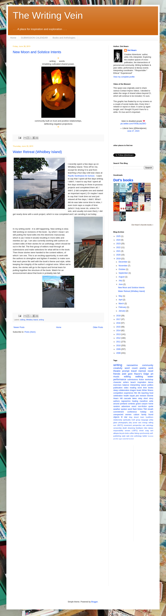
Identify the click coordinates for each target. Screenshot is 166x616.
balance (125, 385)
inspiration (141, 382)
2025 (118, 236)
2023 (118, 244)
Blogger (94, 602)
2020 (118, 255)
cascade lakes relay (133, 398)
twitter (145, 436)
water (150, 376)
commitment (118, 412)
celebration (118, 396)
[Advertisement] (148, 493)
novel (150, 371)
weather (116, 409)
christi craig (144, 430)
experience (128, 393)
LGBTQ (135, 430)
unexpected (118, 414)
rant (151, 430)
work (150, 368)
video (126, 388)
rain (143, 425)
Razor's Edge (141, 374)
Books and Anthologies (64, 37)
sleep (115, 390)
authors (116, 401)
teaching (145, 393)
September (123, 273)
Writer (144, 390)
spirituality (127, 420)
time (145, 388)
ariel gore (127, 374)
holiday (143, 412)
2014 (118, 330)
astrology (149, 425)
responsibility (118, 430)
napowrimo (126, 401)
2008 (118, 353)
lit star (124, 417)
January (122, 311)
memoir (142, 371)
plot (137, 396)
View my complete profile (124, 77)
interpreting (135, 385)
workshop (149, 379)
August (122, 277)
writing (41, 320)
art (152, 374)
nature (143, 385)
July (121, 280)
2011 (118, 342)
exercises (117, 385)
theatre (117, 371)
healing (135, 401)
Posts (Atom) (29, 332)
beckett (131, 439)
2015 (118, 327)
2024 (118, 240)
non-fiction (142, 406)
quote (150, 406)
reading (133, 388)
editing (22, 320)
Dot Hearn (131, 50)
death (125, 428)
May (121, 296)
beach (133, 382)
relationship (117, 420)
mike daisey (148, 428)
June (121, 284)
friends (116, 374)
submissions (132, 379)
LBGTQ (120, 425)
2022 (118, 247)
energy (144, 422)
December (123, 262)
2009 (118, 349)
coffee (131, 433)
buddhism (149, 417)
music (116, 376)
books (150, 388)
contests (131, 404)
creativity (117, 368)
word (140, 388)
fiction (141, 379)
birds (127, 433)
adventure (125, 406)
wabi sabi (125, 436)
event (134, 406)
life (139, 393)
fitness (150, 390)
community (147, 365)
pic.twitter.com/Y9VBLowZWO (133, 124)
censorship (117, 428)
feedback (139, 428)
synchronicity (144, 433)
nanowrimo (132, 365)
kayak (132, 396)
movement (128, 425)
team (142, 417)
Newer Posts (19, 327)
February (123, 307)
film (135, 393)
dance (150, 382)
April (121, 300)
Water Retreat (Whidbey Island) (37, 152)
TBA (145, 409)
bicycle (121, 433)
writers (126, 382)
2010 (118, 345)
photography (123, 422)
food (151, 393)
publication (117, 388)
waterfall (125, 439)
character (117, 382)
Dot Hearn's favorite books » (142, 225)
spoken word (126, 409)
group (138, 420)
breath (150, 409)
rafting (150, 422)
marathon (144, 401)
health (126, 396)
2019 (118, 259)
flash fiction (138, 409)
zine (131, 436)
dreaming (131, 428)
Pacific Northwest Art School (81, 176)
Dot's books (123, 180)
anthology (138, 436)
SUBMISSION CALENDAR (34, 37)
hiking (137, 433)
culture (136, 414)
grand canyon (142, 404)
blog (130, 417)
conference (132, 412)
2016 (118, 323)
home (150, 404)
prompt (125, 371)
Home (13, 37)
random (116, 406)
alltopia (116, 433)
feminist (150, 436)
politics (150, 385)
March (121, 303)
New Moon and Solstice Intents (37, 52)
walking (139, 376)
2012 (118, 338)
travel (134, 371)
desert (136, 417)
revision (143, 396)
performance (119, 379)
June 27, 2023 (133, 131)
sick (151, 412)
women (128, 414)
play (130, 422)
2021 (118, 251)
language (144, 420)
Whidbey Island (32, 320)
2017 (118, 319)
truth (133, 420)
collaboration (124, 390)
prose (135, 422)
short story (148, 398)
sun (114, 425)
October (122, 269)
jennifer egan (117, 439)
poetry (143, 368)
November (123, 266)
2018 (118, 316)
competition (118, 393)
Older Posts (98, 327)
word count (131, 368)
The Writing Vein (48, 15)
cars (139, 422)
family (143, 414)
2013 (118, 334)
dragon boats (135, 390)
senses (127, 430)
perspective (137, 425)
